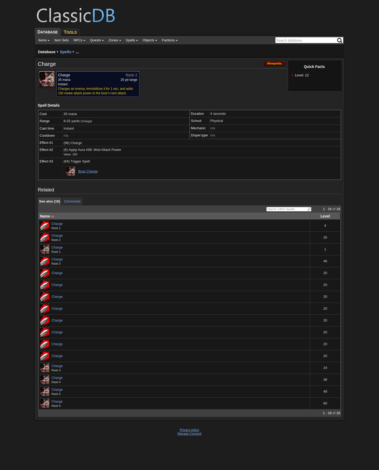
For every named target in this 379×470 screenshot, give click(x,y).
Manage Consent (189, 434)
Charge (57, 224)
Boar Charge (88, 171)
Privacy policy (189, 430)
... (77, 52)
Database (47, 52)
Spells (65, 52)
